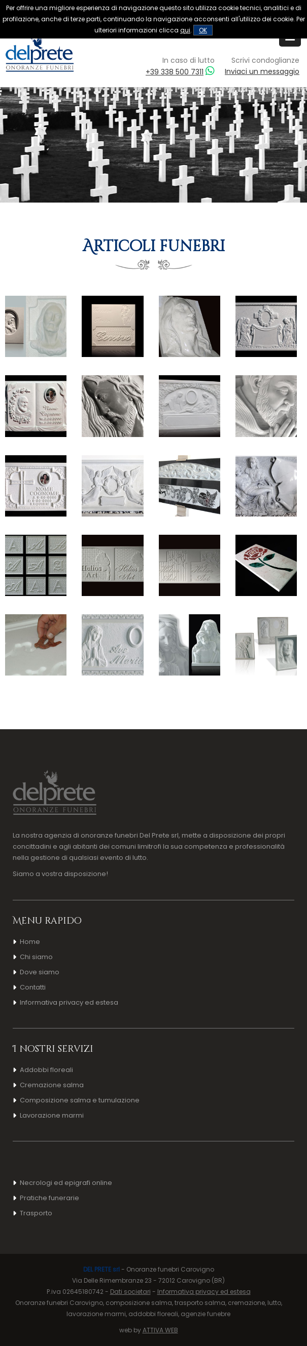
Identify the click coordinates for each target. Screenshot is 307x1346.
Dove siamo (39, 972)
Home (30, 941)
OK (203, 30)
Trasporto (36, 1213)
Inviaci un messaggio (262, 71)
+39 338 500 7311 (174, 72)
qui (185, 30)
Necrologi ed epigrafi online (66, 1182)
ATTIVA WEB (160, 1330)
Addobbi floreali (46, 1070)
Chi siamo (36, 957)
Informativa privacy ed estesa (69, 1002)
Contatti (33, 987)
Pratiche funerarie (49, 1198)
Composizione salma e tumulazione (80, 1100)
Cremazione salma (52, 1085)
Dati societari (130, 1291)
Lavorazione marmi (52, 1115)
